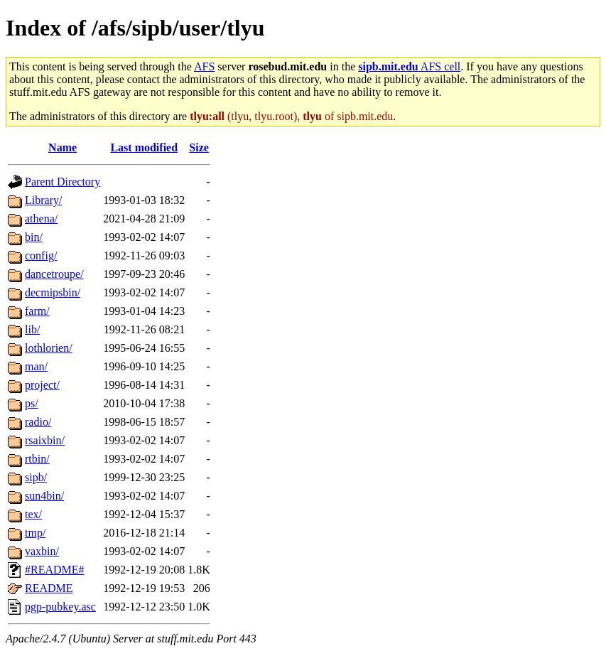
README (49, 588)
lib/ (32, 329)
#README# (55, 570)
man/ (36, 366)
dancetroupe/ (54, 274)
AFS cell (409, 66)
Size (199, 147)
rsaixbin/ (45, 440)
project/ (42, 385)
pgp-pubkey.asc (60, 607)
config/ (41, 255)
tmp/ (35, 533)
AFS (204, 66)
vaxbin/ (42, 551)
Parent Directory (62, 182)
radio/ (38, 422)
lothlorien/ (48, 348)
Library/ (43, 200)
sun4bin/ (44, 496)
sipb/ (36, 477)
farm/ (37, 311)
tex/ (33, 514)
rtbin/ (37, 459)
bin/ (34, 237)
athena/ (41, 218)
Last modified (144, 147)
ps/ (31, 403)
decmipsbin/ (52, 292)
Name (62, 147)
